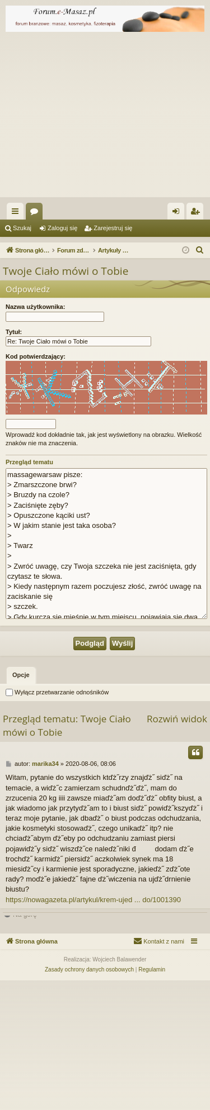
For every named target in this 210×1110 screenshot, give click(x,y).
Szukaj (22, 228)
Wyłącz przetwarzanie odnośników (57, 821)
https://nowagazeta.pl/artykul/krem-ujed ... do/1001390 (93, 1029)
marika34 (45, 893)
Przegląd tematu (29, 462)
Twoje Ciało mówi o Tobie (65, 271)
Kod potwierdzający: (36, 356)
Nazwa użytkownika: (35, 306)
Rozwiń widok (177, 848)
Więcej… (17, 213)
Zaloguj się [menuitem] (178, 213)
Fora (36, 213)
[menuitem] (200, 250)
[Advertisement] (105, 117)
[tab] (21, 805)
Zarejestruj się (113, 228)
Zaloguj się (62, 228)
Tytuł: (14, 331)
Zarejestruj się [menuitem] (197, 213)
